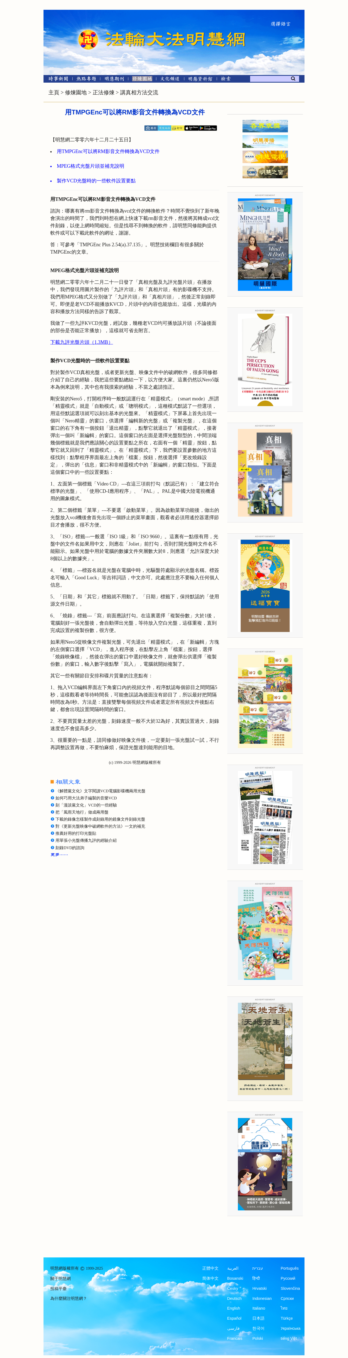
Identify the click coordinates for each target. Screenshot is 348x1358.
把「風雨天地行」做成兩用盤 (81, 812)
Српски (287, 1298)
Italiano (258, 1308)
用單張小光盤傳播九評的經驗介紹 (86, 840)
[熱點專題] (86, 79)
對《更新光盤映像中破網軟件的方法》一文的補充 (100, 826)
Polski (257, 1338)
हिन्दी (256, 1278)
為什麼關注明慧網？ (68, 1298)
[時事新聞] (56, 79)
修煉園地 (76, 92)
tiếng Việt (289, 1338)
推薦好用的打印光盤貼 (75, 833)
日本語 (258, 1318)
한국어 (258, 1328)
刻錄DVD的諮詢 (69, 848)
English (233, 1308)
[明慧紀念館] (200, 79)
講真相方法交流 (139, 92)
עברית (257, 1268)
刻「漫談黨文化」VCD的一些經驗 (86, 805)
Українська (290, 1328)
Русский (288, 1278)
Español (234, 1318)
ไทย (284, 1308)
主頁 (53, 92)
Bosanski (235, 1278)
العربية (232, 1268)
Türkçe (287, 1318)
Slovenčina (290, 1288)
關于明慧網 (60, 1278)
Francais (235, 1338)
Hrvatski (259, 1288)
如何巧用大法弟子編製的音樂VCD (86, 798)
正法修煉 (103, 92)
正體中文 (210, 1268)
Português (290, 1268)
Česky (232, 1288)
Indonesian (262, 1298)
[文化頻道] (170, 79)
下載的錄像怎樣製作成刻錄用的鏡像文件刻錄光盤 (100, 819)
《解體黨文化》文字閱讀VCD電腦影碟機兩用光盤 (100, 791)
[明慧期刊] (114, 79)
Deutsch (234, 1298)
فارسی (233, 1328)
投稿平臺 (58, 1289)
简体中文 (210, 1278)
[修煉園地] (142, 79)
